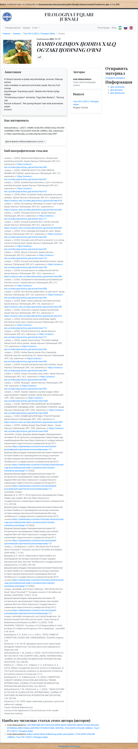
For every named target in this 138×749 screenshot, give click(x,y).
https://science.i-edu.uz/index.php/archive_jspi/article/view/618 (33, 200)
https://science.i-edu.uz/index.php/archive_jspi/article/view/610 (33, 316)
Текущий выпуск (13, 28)
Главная (6, 33)
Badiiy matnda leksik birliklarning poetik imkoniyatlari (51, 734)
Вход (114, 28)
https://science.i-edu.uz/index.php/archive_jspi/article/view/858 (33, 276)
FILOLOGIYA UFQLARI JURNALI (69, 16)
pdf (39, 57)
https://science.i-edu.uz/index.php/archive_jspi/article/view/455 (33, 307)
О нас (35, 28)
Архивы (26, 28)
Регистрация (104, 28)
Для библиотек (117, 93)
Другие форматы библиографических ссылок (24, 141)
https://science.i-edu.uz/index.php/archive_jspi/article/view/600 (33, 228)
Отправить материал (115, 78)
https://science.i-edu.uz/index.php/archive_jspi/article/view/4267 (33, 422)
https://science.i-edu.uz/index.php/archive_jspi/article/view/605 (33, 210)
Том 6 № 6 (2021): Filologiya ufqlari (39, 33)
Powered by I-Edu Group (69, 746)
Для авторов (116, 90)
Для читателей (117, 87)
